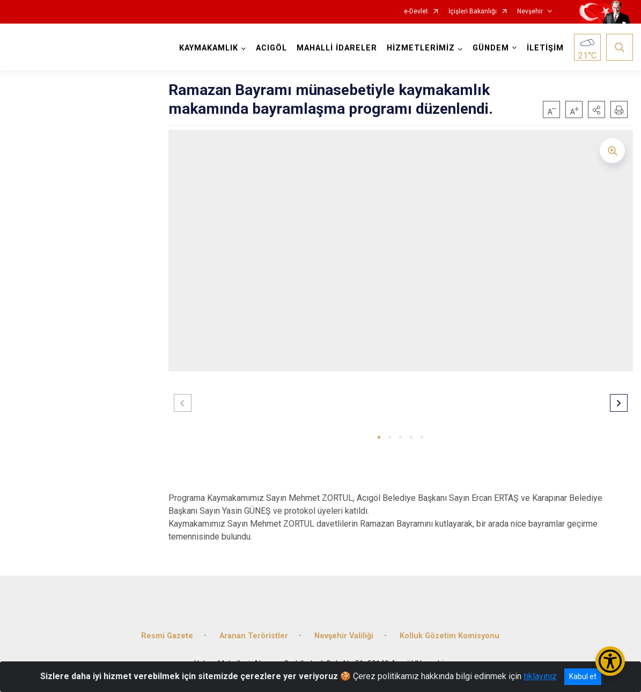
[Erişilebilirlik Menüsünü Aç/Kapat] (610, 661)
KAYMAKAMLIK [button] (208, 48)
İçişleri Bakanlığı (472, 11)
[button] (596, 109)
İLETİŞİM (545, 48)
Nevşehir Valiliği (343, 635)
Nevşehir (530, 11)
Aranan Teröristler (253, 635)
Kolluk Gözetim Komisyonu (449, 635)
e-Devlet (416, 11)
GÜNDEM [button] (491, 48)
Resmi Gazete (167, 635)
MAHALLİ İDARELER (337, 48)
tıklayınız (540, 676)
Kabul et (582, 676)
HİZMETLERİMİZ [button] (421, 48)
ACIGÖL (271, 48)
